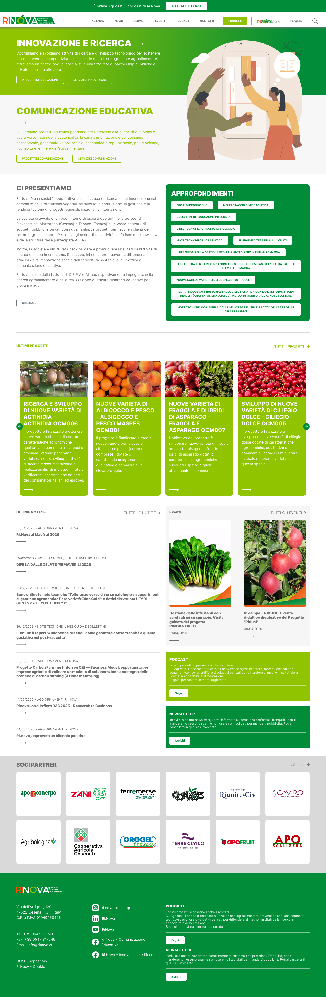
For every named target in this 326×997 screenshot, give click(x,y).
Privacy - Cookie (30, 966)
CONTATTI (207, 21)
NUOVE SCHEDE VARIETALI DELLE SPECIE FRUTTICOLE (213, 279)
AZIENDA (98, 21)
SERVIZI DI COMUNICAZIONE (97, 158)
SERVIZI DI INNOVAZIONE (90, 79)
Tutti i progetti (292, 346)
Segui (178, 693)
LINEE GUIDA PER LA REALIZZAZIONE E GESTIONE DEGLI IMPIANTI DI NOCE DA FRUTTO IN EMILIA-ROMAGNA (236, 266)
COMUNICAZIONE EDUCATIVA (84, 114)
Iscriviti (180, 740)
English (296, 21)
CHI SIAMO (29, 303)
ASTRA (81, 240)
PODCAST (182, 21)
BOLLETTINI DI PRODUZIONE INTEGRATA (203, 217)
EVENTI (160, 21)
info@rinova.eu (40, 944)
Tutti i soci (299, 764)
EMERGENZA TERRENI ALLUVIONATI (263, 240)
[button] (19, 426)
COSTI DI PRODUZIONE (192, 205)
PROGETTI (235, 21)
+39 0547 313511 (38, 934)
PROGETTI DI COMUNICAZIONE (42, 158)
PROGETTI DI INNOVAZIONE (40, 79)
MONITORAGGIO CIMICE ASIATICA (246, 205)
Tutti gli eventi (288, 512)
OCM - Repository (31, 961)
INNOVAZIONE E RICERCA (79, 43)
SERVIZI (139, 21)
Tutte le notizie (142, 512)
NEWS (119, 21)
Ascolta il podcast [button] (186, 6)
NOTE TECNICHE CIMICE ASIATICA (200, 240)
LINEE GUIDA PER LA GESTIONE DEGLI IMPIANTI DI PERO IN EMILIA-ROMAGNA (228, 252)
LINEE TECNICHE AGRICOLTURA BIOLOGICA (206, 228)
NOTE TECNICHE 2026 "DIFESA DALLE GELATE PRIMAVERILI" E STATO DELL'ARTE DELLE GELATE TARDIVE (236, 309)
